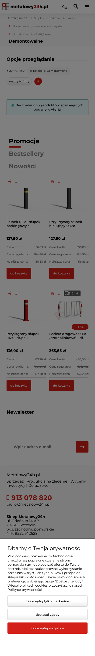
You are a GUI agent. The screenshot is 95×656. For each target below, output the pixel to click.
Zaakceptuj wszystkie (47, 628)
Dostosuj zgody (47, 614)
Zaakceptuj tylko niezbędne (47, 601)
